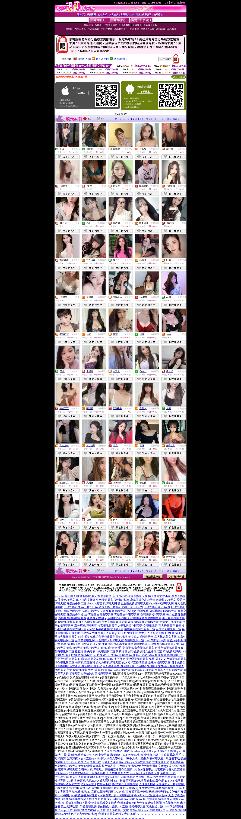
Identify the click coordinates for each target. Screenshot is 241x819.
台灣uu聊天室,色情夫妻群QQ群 (117, 813)
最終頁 (176, 119)
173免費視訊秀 (172, 651)
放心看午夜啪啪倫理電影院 (130, 644)
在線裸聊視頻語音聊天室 (143, 621)
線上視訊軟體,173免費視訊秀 (79, 806)
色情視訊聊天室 (134, 640)
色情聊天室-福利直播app (114, 599)
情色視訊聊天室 (97, 669)
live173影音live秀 (103, 655)
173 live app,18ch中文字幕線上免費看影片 (80, 773)
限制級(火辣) (84, 58)
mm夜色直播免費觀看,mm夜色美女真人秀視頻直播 (102, 795)
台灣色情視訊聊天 (166, 647)
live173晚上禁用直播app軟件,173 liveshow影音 (115, 754)
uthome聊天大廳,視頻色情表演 (97, 765)
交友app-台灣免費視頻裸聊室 (144, 610)
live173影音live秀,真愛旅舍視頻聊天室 (159, 655)
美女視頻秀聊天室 (66, 658)
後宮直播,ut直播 (168, 799)
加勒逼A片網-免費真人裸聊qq (99, 633)
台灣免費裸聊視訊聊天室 (163, 644)
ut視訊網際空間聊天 (130, 625)
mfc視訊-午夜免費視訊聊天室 (105, 629)
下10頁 (168, 119)
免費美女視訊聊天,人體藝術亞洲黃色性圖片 (105, 769)
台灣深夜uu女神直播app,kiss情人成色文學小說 (94, 758)
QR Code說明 (179, 77)
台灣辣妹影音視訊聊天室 (96, 673)
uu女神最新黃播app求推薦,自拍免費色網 (139, 780)
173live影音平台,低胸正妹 (85, 762)
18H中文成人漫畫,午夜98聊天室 (144, 758)
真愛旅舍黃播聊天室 (100, 614)
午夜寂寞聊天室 (116, 610)
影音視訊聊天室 (144, 647)
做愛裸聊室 (65, 621)
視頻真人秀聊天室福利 (87, 621)
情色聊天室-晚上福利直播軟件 (79, 599)
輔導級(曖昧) (102, 58)
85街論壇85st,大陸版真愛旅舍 (104, 787)
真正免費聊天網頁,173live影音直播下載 (115, 791)
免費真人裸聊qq (97, 618)
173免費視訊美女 (81, 655)
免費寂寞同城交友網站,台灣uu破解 (109, 802)
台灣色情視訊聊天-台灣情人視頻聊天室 (99, 640)
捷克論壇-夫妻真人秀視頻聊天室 (95, 651)
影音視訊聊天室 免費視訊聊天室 (81, 644)
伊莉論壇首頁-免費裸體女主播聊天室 (139, 651)
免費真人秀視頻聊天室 (169, 669)
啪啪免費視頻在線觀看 (72, 618)
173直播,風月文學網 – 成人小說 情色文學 (144, 776)
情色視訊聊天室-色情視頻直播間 (75, 662)
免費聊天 (128, 149)
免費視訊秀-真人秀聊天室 (159, 625)
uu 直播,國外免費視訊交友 (113, 810)
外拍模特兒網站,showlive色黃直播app (133, 751)
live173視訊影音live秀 (129, 607)
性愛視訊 (107, 644)
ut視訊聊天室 (74, 647)
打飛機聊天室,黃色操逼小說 (146, 806)
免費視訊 (75, 149)
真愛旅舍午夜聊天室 (126, 614)
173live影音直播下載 (103, 607)
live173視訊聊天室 (119, 669)
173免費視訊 (172, 633)
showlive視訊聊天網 (67, 596)
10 (154, 119)
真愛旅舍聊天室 (76, 603)
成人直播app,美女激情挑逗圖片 (142, 787)
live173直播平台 (112, 658)
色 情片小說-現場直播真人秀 (129, 596)
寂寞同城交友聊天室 (143, 599)
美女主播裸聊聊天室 (114, 621)
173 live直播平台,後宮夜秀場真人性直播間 (159, 769)
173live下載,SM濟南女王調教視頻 (117, 784)
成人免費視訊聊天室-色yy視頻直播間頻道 (121, 662)
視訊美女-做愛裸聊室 (74, 669)
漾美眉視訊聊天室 (85, 625)
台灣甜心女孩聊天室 (120, 618)
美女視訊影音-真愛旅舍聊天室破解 (124, 666)
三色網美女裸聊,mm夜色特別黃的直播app (142, 765)
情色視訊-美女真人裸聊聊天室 (134, 636)
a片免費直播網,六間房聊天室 (151, 762)
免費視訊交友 (157, 658)
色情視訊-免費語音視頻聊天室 (96, 636)
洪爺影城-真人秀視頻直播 (95, 596)
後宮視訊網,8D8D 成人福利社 (95, 780)
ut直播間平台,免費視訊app (74, 791)
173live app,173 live (107, 776)
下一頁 (160, 119)
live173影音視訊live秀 (157, 607)
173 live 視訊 (172, 780)
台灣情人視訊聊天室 (168, 629)
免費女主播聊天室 (170, 621)
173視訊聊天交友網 (93, 610)
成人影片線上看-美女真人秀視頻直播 (141, 633)
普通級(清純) (120, 58)
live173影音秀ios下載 (77, 607)
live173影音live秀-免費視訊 (117, 647)
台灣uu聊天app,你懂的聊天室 (147, 810)
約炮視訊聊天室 (166, 599)
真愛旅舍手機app (76, 614)
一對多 (76, 186)
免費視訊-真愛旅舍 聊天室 (85, 666)
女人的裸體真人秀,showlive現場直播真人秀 (132, 773)
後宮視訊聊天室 (107, 625)
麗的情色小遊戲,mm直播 (112, 806)
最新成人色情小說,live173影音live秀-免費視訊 (129, 799)
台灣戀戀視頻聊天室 (153, 614)
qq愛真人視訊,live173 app (117, 762)
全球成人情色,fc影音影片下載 (157, 784)
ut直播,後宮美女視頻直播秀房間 (80, 799)
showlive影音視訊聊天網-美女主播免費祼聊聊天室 (118, 603)
